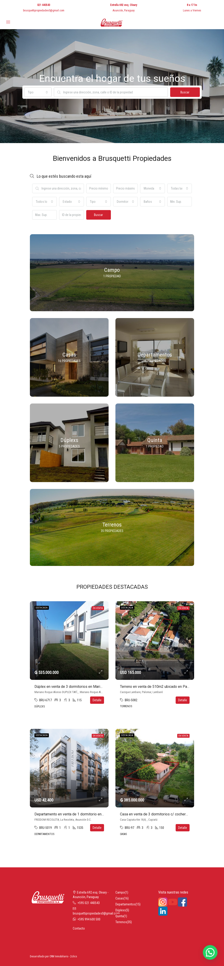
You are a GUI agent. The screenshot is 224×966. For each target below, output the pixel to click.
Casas (119, 898)
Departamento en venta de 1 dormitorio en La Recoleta (77, 814)
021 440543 (43, 5)
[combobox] (38, 92)
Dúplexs (120, 910)
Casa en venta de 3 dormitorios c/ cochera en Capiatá (162, 814)
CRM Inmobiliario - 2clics (63, 956)
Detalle (97, 700)
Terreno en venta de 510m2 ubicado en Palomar (158, 686)
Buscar (184, 92)
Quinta (119, 916)
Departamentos (125, 904)
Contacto (79, 928)
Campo (120, 892)
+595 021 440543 (89, 903)
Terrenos (121, 922)
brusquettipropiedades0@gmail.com (43, 10)
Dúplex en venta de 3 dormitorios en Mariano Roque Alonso (81, 686)
